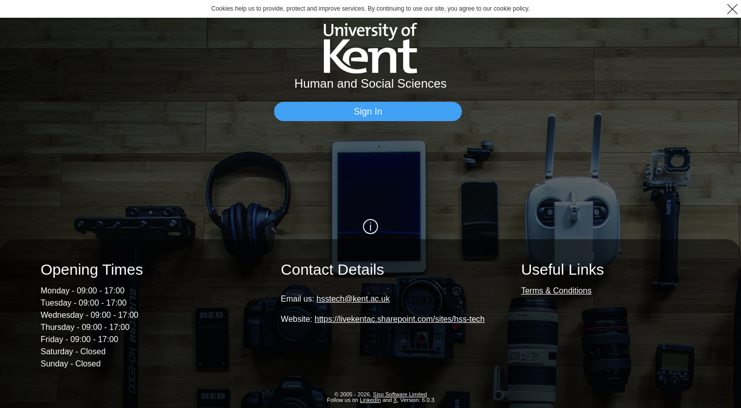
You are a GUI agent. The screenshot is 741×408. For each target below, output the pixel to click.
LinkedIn (370, 400)
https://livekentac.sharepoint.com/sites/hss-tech (400, 319)
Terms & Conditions (556, 290)
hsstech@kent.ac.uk (353, 298)
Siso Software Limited (400, 394)
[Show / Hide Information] (370, 226)
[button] (732, 9)
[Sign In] (368, 111)
